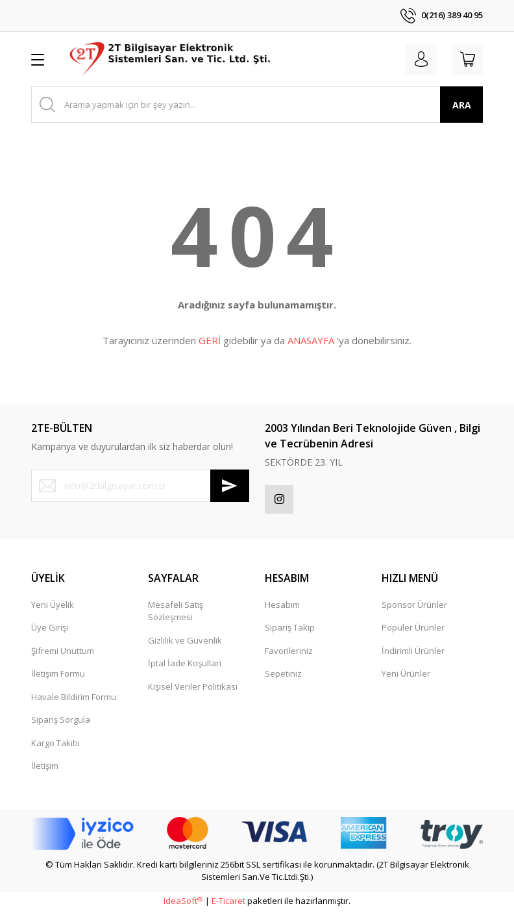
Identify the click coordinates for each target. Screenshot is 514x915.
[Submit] (229, 486)
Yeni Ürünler (406, 677)
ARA (461, 105)
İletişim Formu (58, 677)
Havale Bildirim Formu (73, 701)
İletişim (44, 769)
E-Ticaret (228, 904)
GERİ (210, 340)
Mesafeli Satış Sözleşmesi (175, 615)
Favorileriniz (289, 654)
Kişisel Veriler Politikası (193, 690)
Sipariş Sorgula (60, 723)
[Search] (257, 104)
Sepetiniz (283, 677)
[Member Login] (413, 59)
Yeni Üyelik (52, 608)
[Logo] (171, 59)
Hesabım (282, 608)
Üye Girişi (49, 631)
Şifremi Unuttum (62, 654)
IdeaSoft (183, 904)
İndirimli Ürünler (413, 654)
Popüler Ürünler (413, 631)
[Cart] (465, 59)
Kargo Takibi (55, 747)
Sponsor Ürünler (414, 608)
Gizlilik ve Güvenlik (185, 644)
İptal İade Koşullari (184, 667)
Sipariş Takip (290, 631)
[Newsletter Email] (140, 486)
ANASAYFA (311, 340)
